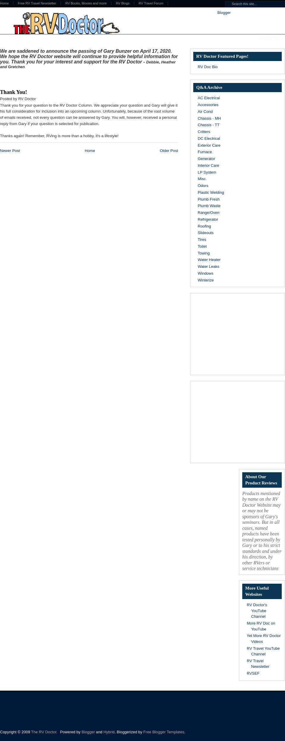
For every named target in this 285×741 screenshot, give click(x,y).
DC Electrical (209, 138)
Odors (203, 185)
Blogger (223, 12)
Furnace (205, 152)
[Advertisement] (69, 78)
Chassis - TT (208, 125)
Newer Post (10, 150)
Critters (204, 131)
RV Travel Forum (151, 3)
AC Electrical (209, 98)
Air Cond (205, 111)
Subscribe (269, 38)
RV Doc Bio (208, 67)
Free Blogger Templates (163, 732)
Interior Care (208, 165)
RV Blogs (122, 3)
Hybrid (109, 732)
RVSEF (253, 673)
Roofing (204, 226)
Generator (206, 158)
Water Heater (209, 259)
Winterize (206, 280)
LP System (207, 172)
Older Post (169, 150)
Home (90, 150)
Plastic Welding (211, 192)
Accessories (208, 105)
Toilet (202, 246)
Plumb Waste (209, 206)
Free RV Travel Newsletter (37, 3)
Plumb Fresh (209, 199)
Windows (205, 273)
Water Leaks (208, 266)
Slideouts (205, 233)
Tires (202, 239)
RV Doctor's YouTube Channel (257, 611)
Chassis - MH (209, 118)
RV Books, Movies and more (86, 3)
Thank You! (13, 92)
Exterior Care (209, 145)
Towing (204, 253)
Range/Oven (208, 212)
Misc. (202, 179)
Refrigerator (208, 219)
